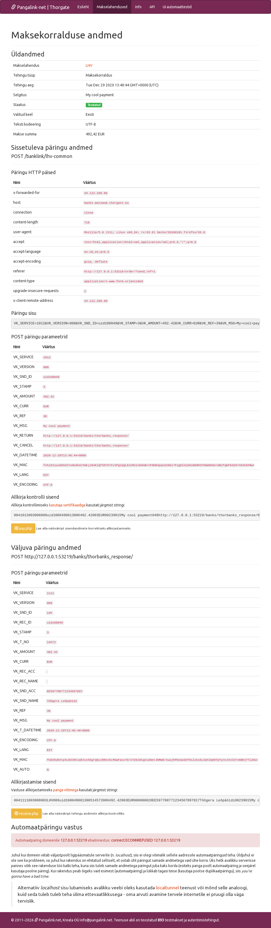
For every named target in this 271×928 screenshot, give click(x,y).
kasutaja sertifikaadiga (67, 505)
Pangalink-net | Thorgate (40, 7)
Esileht (83, 7)
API (152, 7)
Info (138, 7)
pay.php (23, 528)
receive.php (26, 813)
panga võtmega (65, 790)
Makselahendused (112, 7)
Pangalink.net (47, 920)
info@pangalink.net (96, 920)
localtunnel (167, 887)
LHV (89, 65)
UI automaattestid (177, 7)
